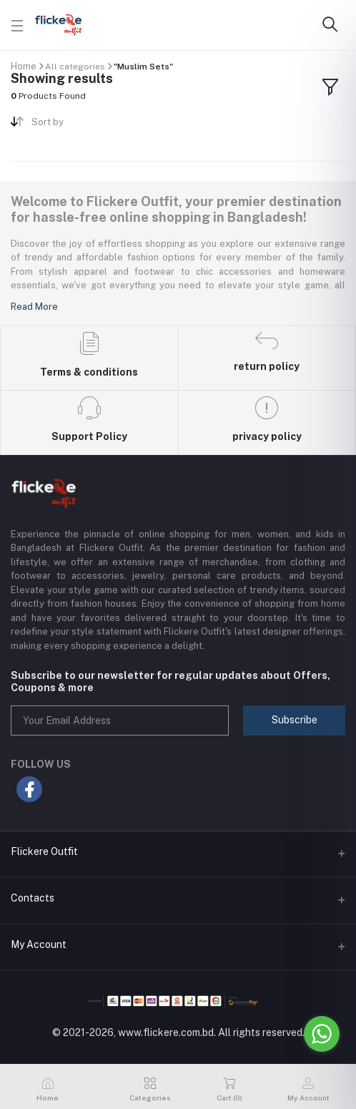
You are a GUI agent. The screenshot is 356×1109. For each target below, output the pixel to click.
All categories (75, 67)
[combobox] (99, 125)
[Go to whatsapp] (322, 1034)
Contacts (32, 898)
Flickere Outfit (44, 851)
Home (23, 66)
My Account (38, 944)
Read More (34, 306)
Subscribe (294, 720)
